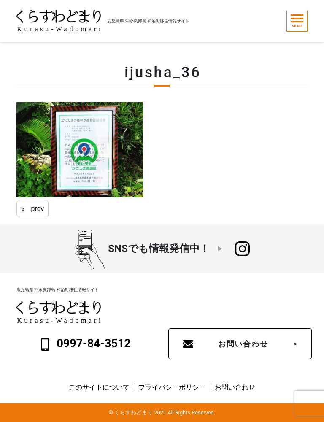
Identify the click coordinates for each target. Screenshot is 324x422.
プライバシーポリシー (172, 387)
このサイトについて (99, 387)
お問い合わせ (243, 343)
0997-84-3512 (86, 344)
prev (37, 209)
